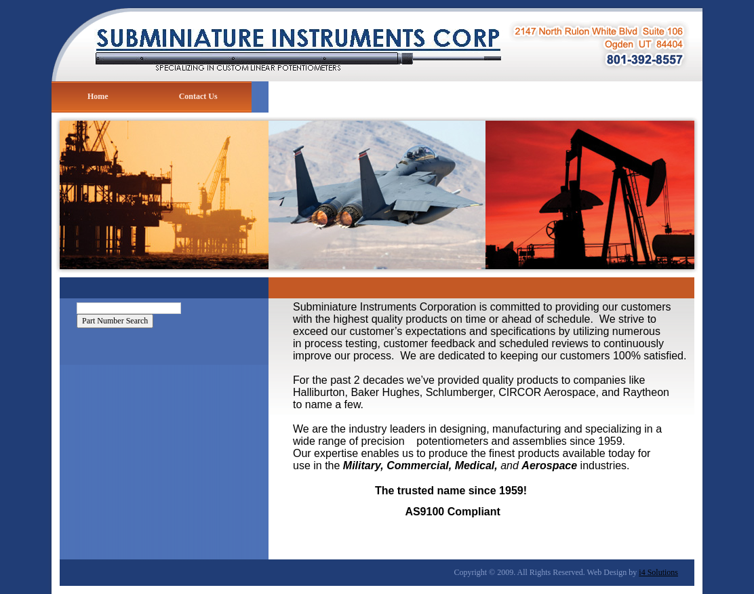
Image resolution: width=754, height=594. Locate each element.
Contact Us (198, 96)
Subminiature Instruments (377, 40)
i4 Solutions (658, 572)
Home (97, 96)
